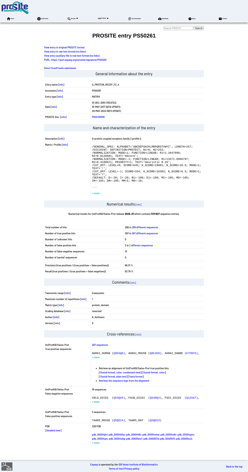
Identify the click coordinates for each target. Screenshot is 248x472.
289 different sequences (145, 236)
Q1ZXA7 (191, 406)
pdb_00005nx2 (184, 447)
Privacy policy (131, 468)
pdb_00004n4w (150, 443)
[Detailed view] (53, 439)
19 (126, 260)
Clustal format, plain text (113, 385)
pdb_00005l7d (151, 447)
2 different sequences (141, 254)
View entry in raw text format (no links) (65, 51)
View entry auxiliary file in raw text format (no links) (72, 55)
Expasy (94, 464)
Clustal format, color (154, 381)
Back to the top (234, 466)
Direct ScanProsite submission (60, 68)
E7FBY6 (191, 362)
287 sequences (100, 353)
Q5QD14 (118, 429)
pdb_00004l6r (133, 443)
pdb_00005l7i (167, 447)
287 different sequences (145, 242)
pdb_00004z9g (117, 447)
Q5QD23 (155, 429)
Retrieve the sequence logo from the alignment (124, 389)
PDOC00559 (98, 116)
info (61, 84)
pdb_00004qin (100, 447)
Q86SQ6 (118, 362)
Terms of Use (116, 468)
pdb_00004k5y (117, 443)
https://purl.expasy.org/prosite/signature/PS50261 (79, 59)
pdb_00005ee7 (134, 447)
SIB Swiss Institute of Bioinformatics (138, 464)
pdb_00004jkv (99, 443)
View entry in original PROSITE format (64, 47)
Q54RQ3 (155, 406)
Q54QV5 (118, 406)
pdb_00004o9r (168, 443)
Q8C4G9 (155, 362)
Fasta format (136, 385)
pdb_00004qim (186, 443)
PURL (47, 59)
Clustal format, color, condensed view (120, 381)
